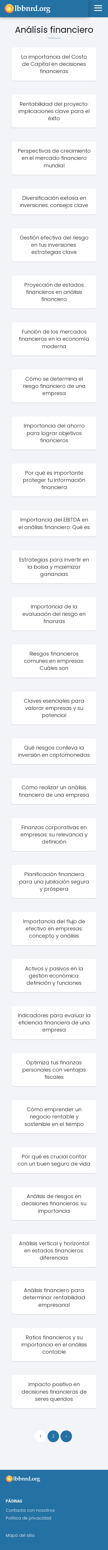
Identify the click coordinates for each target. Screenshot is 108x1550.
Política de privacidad (28, 1518)
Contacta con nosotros (30, 1510)
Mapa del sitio (20, 1535)
